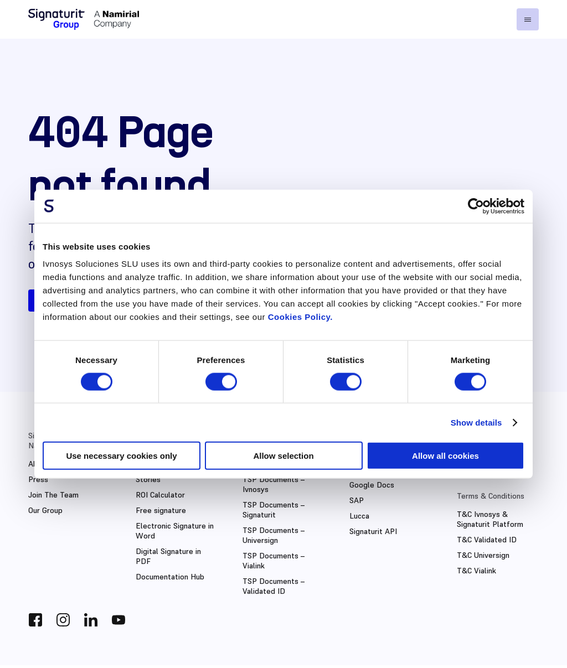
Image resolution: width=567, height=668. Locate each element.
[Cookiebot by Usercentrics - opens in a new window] (475, 206)
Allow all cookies (445, 455)
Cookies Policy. (300, 317)
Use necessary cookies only (121, 455)
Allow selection (283, 455)
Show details (476, 422)
